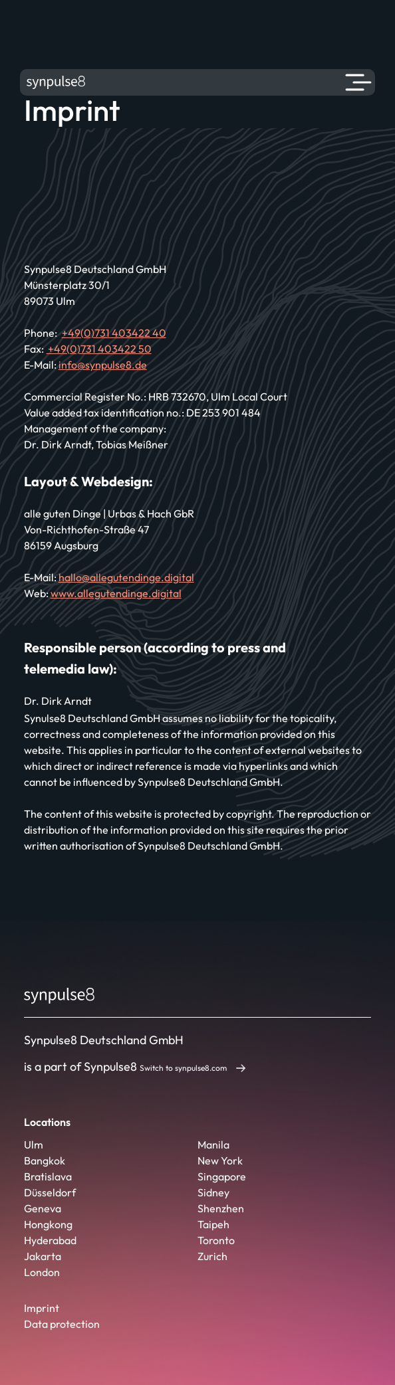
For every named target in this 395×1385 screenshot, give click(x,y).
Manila (213, 1144)
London (42, 1272)
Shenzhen (221, 1208)
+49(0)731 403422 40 (114, 332)
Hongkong (48, 1224)
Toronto (216, 1240)
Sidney (213, 1192)
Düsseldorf (50, 1192)
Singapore (222, 1176)
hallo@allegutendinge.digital (126, 577)
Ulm (33, 1144)
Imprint (41, 1308)
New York (220, 1160)
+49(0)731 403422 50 (99, 348)
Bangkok (44, 1160)
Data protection (62, 1324)
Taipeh (213, 1224)
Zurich (212, 1256)
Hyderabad (50, 1240)
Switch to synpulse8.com (183, 1068)
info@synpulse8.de (103, 364)
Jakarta (42, 1256)
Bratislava (48, 1176)
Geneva (42, 1208)
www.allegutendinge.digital (116, 593)
